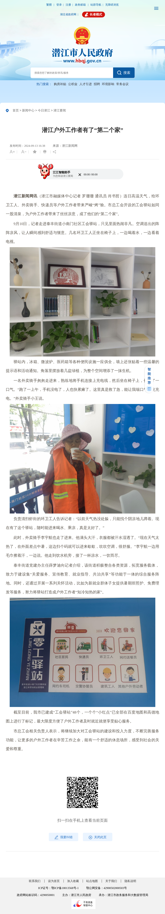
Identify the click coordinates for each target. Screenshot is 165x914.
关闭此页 (98, 837)
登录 (59, 4)
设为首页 (54, 881)
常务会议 (122, 84)
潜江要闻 (59, 110)
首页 (16, 110)
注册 (68, 4)
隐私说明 (130, 881)
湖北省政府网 (68, 14)
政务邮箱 (81, 4)
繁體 (49, 4)
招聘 (97, 84)
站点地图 (92, 881)
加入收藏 (73, 881)
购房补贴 (60, 84)
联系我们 (34, 881)
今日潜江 (44, 110)
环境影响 (108, 84)
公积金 (72, 84)
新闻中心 (28, 110)
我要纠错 (63, 837)
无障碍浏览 (112, 4)
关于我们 (111, 881)
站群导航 (95, 4)
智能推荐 (149, 376)
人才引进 (85, 84)
